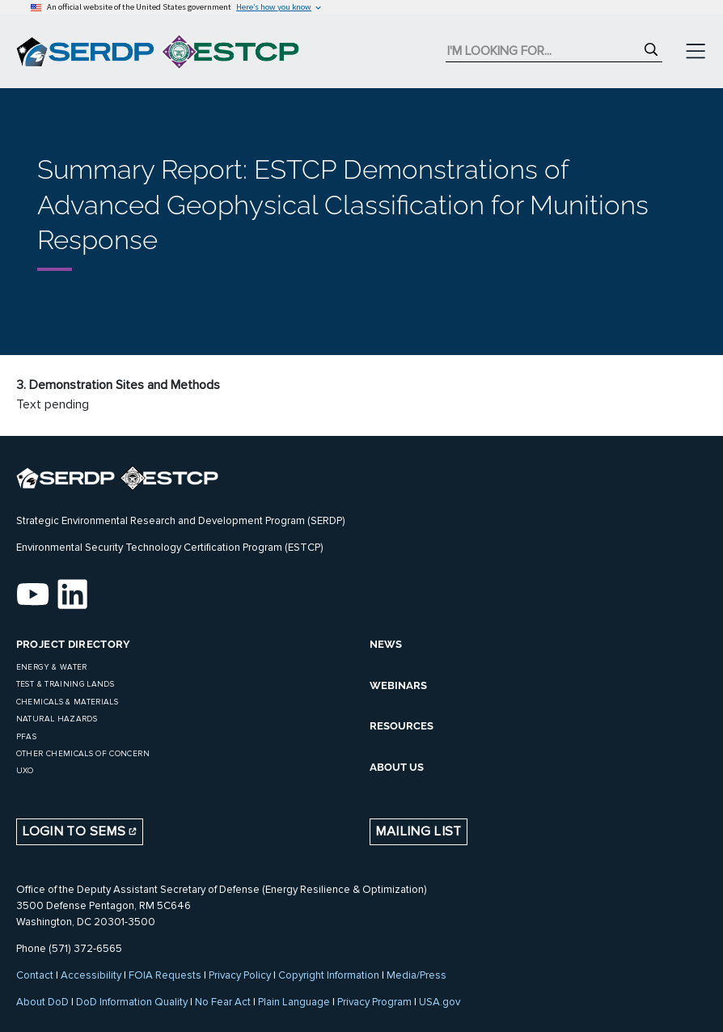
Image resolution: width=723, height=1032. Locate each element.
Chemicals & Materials (67, 702)
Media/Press (416, 975)
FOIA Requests (165, 975)
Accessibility (91, 975)
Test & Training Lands (65, 684)
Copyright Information (328, 975)
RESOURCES (401, 726)
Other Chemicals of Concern (83, 754)
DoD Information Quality (132, 1002)
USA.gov (439, 1002)
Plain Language (294, 1002)
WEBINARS (398, 685)
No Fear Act (223, 1002)
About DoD (42, 1002)
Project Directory (73, 644)
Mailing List (418, 831)
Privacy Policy (240, 975)
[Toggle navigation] (695, 51)
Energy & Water (51, 667)
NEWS (386, 644)
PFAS (26, 737)
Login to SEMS (79, 831)
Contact (34, 975)
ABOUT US (397, 767)
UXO (25, 771)
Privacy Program (374, 1002)
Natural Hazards (56, 719)
